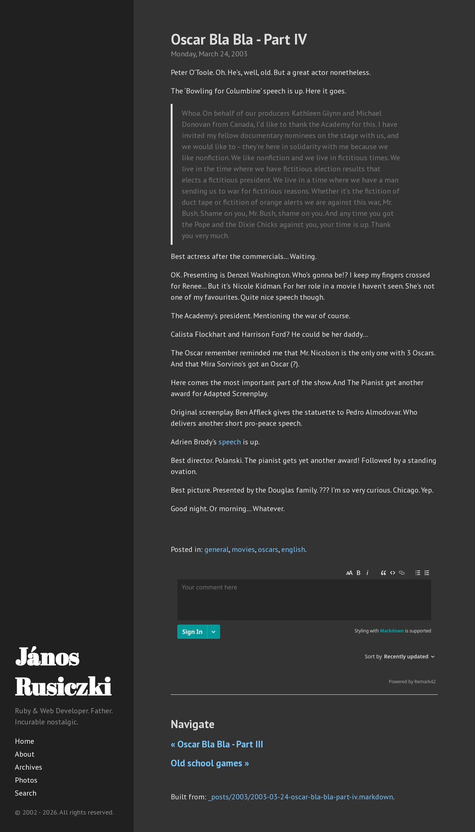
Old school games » (210, 763)
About (25, 754)
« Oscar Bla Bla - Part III (217, 744)
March (208, 54)
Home (24, 741)
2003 (239, 54)
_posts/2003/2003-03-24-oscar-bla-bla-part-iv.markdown (300, 797)
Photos (26, 780)
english (293, 549)
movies (243, 549)
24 (224, 54)
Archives (28, 767)
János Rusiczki (63, 671)
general (216, 549)
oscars (268, 549)
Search (25, 793)
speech (230, 442)
